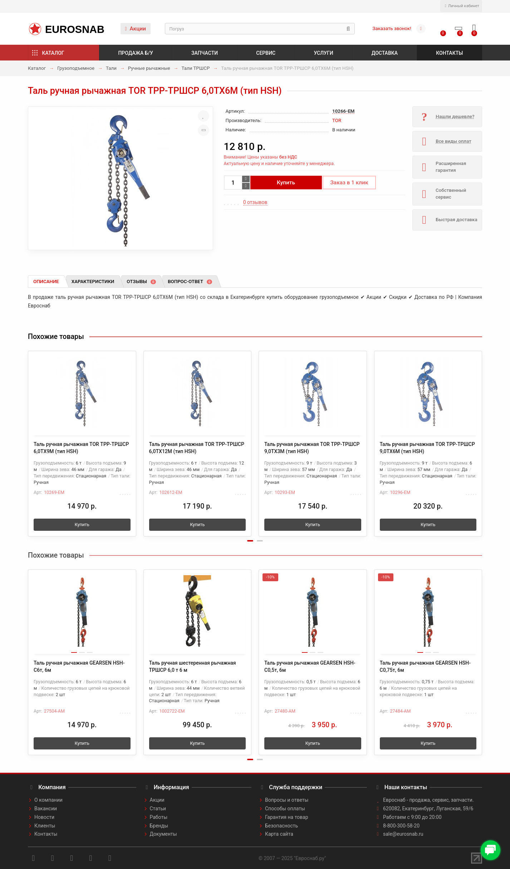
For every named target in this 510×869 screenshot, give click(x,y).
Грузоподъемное (75, 68)
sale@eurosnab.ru (403, 834)
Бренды (159, 826)
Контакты (449, 53)
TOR (336, 120)
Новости (44, 817)
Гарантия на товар (286, 817)
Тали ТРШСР (196, 68)
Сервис (265, 53)
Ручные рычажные (149, 68)
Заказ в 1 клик (349, 182)
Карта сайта (279, 834)
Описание (46, 281)
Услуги (323, 53)
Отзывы (141, 281)
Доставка (385, 53)
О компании (48, 800)
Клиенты (44, 826)
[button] (250, 541)
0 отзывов (255, 202)
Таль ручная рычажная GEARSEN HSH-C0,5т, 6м (309, 666)
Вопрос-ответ (190, 281)
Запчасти (204, 53)
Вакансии (45, 808)
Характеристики (93, 281)
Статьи (158, 808)
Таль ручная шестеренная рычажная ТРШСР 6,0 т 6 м (192, 666)
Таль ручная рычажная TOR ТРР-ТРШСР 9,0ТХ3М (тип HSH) (311, 447)
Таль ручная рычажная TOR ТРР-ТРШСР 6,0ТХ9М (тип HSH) (81, 447)
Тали (111, 68)
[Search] (260, 28)
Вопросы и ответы (286, 800)
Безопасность (281, 826)
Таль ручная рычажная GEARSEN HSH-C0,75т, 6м (425, 666)
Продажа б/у (135, 53)
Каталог (53, 53)
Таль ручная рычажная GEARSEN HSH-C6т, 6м (79, 666)
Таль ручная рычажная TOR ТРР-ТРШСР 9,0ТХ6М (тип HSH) (427, 447)
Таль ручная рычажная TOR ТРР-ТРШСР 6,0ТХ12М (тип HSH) (196, 447)
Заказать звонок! (392, 28)
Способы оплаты (285, 808)
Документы (163, 834)
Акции (135, 28)
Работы (159, 817)
